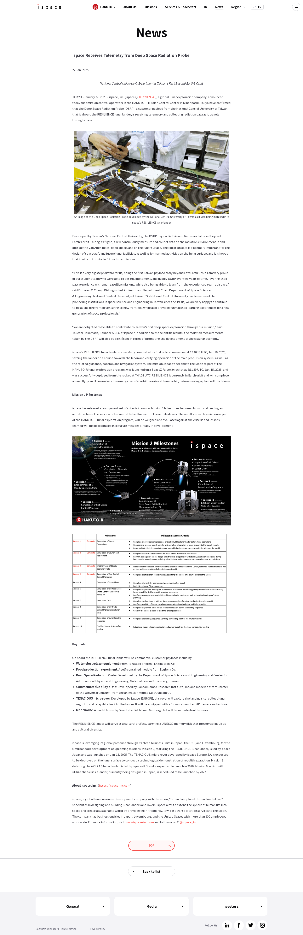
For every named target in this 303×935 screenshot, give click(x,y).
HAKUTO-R (107, 7)
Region (236, 7)
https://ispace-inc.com (114, 785)
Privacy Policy (97, 928)
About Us (129, 7)
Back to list (151, 871)
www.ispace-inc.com (140, 822)
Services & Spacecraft (180, 7)
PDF (151, 845)
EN (259, 7)
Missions (151, 7)
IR (205, 7)
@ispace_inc (188, 822)
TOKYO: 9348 (146, 97)
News (219, 7)
